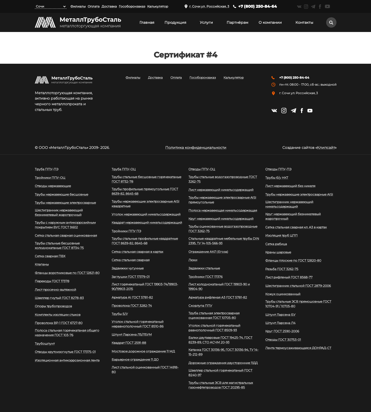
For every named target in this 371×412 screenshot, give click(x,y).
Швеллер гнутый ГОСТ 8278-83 (59, 298)
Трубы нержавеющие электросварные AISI (299, 194)
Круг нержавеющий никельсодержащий (220, 219)
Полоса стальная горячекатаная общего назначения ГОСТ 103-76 (67, 332)
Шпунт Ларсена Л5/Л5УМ (132, 334)
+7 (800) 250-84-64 (257, 6)
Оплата (94, 6)
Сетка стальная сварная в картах (137, 252)
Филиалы (78, 6)
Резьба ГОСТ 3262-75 (281, 269)
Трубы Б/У (120, 314)
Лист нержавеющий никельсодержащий (220, 190)
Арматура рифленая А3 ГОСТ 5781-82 (217, 297)
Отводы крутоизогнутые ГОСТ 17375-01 (65, 352)
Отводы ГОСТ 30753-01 (283, 340)
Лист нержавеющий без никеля (290, 186)
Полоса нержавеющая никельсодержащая (222, 210)
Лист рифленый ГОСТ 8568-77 (288, 277)
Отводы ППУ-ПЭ (278, 169)
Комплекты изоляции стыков (57, 315)
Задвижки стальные (204, 268)
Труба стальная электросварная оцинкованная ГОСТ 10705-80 (214, 315)
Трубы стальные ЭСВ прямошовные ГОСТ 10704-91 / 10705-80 (298, 304)
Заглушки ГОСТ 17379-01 (131, 277)
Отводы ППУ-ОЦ (201, 169)
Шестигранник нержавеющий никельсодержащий (289, 204)
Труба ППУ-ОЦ (124, 169)
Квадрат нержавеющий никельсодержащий (147, 222)
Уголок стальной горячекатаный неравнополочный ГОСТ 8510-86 (137, 324)
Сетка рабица (276, 244)
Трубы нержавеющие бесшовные (61, 194)
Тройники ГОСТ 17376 (205, 277)
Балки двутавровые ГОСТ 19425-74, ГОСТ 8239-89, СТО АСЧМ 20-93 (220, 340)
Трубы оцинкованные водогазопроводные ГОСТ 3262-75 (222, 228)
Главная (146, 22)
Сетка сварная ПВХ (50, 256)
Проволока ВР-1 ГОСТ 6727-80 (59, 323)
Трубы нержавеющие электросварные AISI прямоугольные (222, 200)
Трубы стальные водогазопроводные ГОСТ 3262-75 (222, 179)
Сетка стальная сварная (131, 260)
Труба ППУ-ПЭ (46, 169)
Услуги (206, 22)
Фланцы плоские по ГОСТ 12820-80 (293, 260)
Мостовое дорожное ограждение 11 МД (143, 351)
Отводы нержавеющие (53, 186)
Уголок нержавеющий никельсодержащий (146, 214)
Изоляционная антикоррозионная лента (67, 360)
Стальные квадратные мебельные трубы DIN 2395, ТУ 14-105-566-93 (223, 241)
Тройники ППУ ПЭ (126, 231)
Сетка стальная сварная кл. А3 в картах (296, 227)
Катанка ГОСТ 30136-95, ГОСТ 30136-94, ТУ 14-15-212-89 (223, 352)
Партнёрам (237, 22)
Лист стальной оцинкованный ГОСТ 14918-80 (145, 369)
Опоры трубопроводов (53, 306)
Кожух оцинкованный (282, 294)
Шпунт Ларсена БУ (280, 315)
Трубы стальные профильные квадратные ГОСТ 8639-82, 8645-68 (145, 241)
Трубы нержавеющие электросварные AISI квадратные (145, 203)
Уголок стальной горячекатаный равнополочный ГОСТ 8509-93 (214, 328)
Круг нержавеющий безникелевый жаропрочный (293, 216)
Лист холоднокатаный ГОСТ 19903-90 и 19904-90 (219, 286)
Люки (192, 260)
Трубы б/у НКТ (276, 178)
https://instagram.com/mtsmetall (306, 6)
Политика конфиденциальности (195, 147)
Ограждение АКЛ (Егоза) (208, 252)
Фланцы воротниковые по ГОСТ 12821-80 (67, 273)
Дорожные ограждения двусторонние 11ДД (223, 363)
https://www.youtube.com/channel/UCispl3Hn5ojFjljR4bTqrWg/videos (327, 6)
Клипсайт (326, 147)
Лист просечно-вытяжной (55, 290)
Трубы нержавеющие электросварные (65, 203)
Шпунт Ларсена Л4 (280, 323)
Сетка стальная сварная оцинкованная (66, 235)
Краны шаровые (278, 252)
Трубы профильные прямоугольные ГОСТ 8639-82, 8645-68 (145, 191)
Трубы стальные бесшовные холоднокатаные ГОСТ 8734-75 (59, 245)
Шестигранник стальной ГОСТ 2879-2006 (298, 286)
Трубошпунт (45, 343)
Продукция (175, 22)
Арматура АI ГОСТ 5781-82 (132, 297)
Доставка (109, 6)
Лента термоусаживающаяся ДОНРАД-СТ (298, 348)
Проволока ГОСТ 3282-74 (132, 306)
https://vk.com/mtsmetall (299, 6)
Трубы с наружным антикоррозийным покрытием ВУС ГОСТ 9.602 (65, 225)
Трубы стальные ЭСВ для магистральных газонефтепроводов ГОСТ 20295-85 (220, 385)
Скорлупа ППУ (200, 306)
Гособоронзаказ (132, 6)
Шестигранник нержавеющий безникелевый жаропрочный (59, 212)
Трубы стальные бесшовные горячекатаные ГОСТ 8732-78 (146, 179)
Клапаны (42, 264)
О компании (270, 22)
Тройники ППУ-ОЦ (50, 178)
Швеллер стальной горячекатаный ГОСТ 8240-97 (220, 372)
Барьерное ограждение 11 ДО (135, 359)
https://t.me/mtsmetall (313, 6)
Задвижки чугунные (128, 268)
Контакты (304, 22)
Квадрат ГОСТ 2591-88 (129, 343)
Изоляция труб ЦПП (281, 235)
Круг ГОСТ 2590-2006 (282, 331)
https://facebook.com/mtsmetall (320, 6)
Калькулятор (157, 6)
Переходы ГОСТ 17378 (52, 281)
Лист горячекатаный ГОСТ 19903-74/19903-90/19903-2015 (145, 286)
